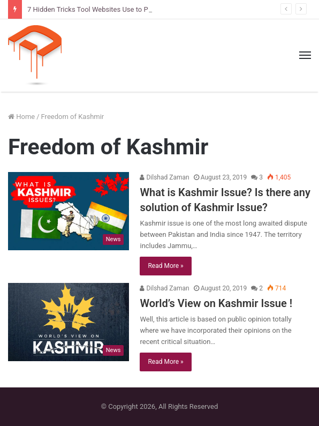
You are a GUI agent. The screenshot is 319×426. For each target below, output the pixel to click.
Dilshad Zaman (164, 177)
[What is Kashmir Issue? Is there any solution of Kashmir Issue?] (68, 211)
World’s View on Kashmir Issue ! (216, 303)
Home (21, 117)
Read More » (165, 266)
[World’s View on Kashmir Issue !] (68, 322)
